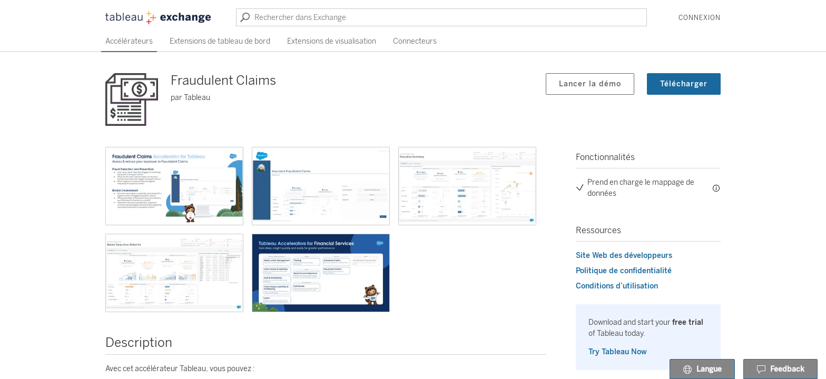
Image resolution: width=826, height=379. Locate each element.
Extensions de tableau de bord (220, 41)
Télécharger (683, 83)
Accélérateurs (129, 41)
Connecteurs (415, 41)
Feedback (780, 369)
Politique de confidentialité (624, 270)
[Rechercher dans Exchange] (441, 17)
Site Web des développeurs (624, 255)
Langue (702, 369)
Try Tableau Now (617, 351)
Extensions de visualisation (331, 41)
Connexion (699, 18)
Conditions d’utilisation (617, 286)
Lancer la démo (590, 83)
